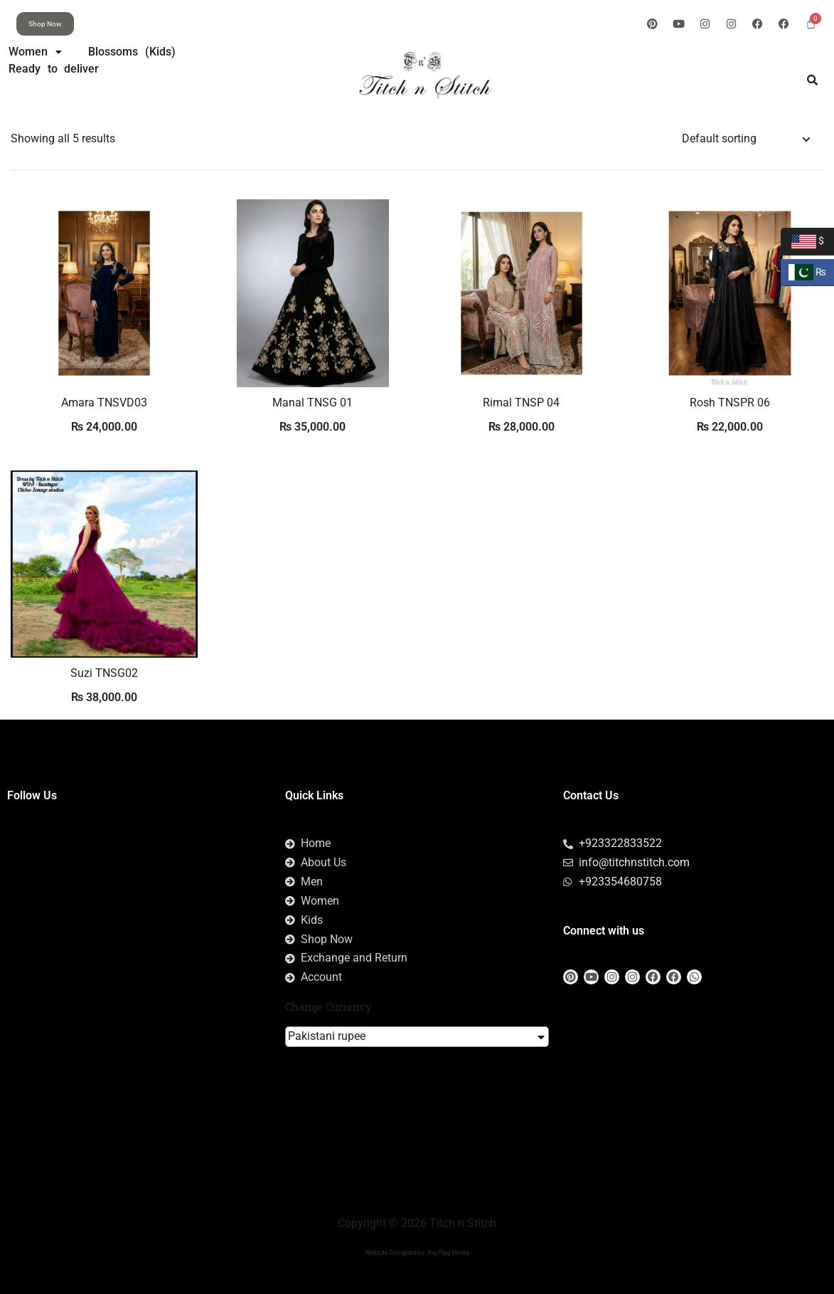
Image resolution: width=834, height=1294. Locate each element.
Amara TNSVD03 (104, 402)
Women (35, 51)
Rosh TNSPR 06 (730, 402)
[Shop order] (745, 139)
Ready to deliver (54, 68)
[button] (35, 52)
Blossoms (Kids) (132, 51)
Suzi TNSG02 (104, 673)
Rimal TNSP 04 (521, 402)
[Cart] (811, 23)
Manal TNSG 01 (312, 402)
